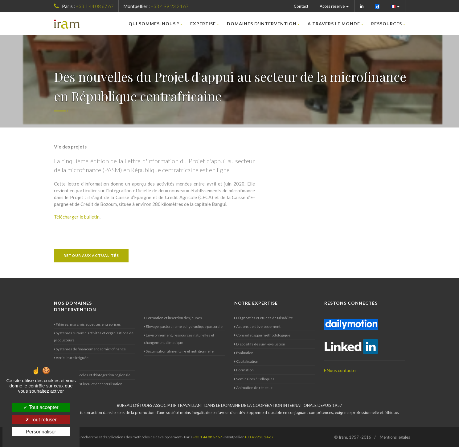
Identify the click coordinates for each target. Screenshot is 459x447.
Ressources (388, 23)
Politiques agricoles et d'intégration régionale (92, 375)
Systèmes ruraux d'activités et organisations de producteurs (93, 336)
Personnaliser (41, 431)
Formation (244, 370)
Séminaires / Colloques (254, 379)
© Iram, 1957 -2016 (352, 437)
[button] (395, 6)
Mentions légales (395, 437)
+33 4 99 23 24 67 (170, 6)
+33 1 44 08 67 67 (95, 6)
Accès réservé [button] (334, 6)
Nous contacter (340, 370)
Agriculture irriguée (71, 357)
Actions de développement (257, 326)
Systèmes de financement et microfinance (90, 349)
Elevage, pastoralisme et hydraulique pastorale (183, 326)
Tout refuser (41, 419)
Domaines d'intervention (263, 23)
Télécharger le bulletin (77, 216)
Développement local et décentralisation (88, 384)
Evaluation (243, 352)
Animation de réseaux (253, 387)
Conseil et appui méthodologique (262, 335)
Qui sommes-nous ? (155, 23)
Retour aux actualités (91, 255)
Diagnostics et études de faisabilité (263, 317)
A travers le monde (335, 23)
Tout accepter (40, 407)
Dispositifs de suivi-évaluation (259, 344)
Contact (301, 6)
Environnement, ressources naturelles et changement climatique (179, 339)
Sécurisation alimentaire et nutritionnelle (179, 351)
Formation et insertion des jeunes (173, 317)
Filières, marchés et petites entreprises (87, 324)
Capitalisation (246, 361)
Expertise (204, 23)
